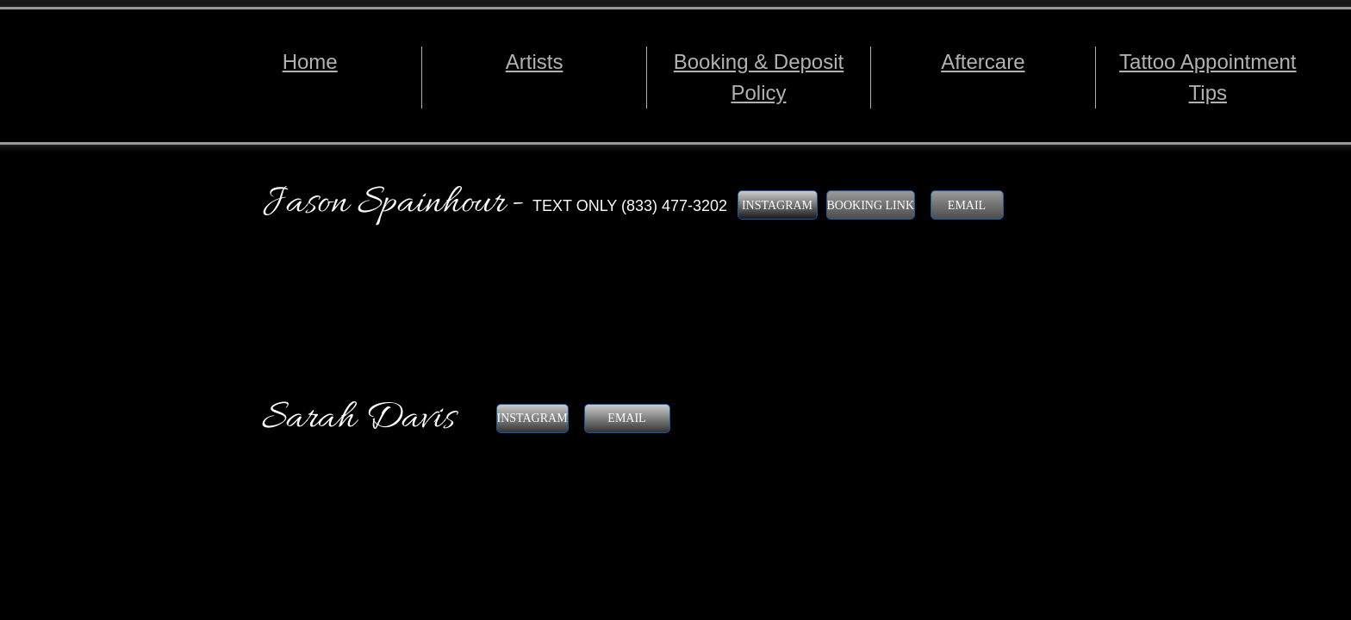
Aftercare (982, 61)
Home (310, 61)
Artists (534, 61)
